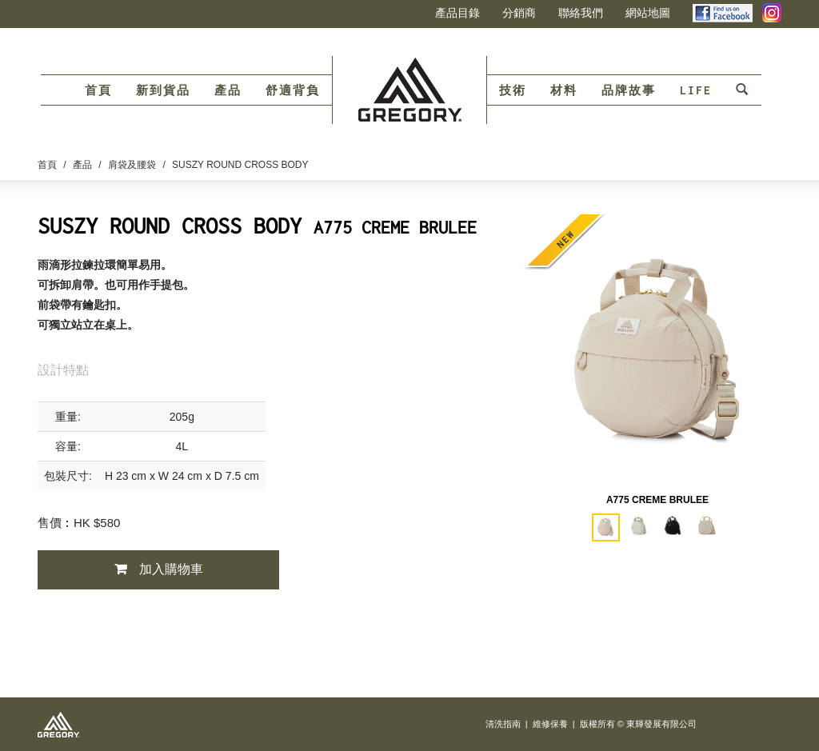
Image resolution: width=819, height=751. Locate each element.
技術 (512, 90)
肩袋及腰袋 (132, 164)
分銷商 (519, 12)
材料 (563, 90)
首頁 (98, 90)
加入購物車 (171, 569)
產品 (228, 90)
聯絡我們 (580, 12)
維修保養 (550, 724)
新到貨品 (163, 90)
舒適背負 (293, 90)
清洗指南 (503, 724)
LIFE (696, 90)
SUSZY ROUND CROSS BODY (240, 164)
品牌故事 (628, 90)
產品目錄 (457, 12)
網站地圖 (647, 12)
